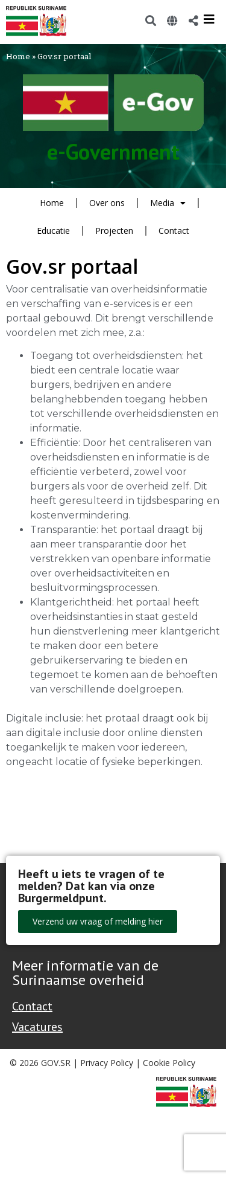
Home (18, 56)
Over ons (107, 202)
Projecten (114, 230)
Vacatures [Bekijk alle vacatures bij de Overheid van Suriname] (37, 1027)
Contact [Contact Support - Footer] (32, 1006)
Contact (174, 230)
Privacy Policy (106, 1062)
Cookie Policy (169, 1062)
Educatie (53, 230)
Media (168, 203)
